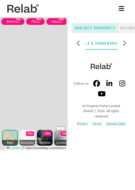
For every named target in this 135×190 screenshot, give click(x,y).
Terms (97, 123)
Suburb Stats (116, 123)
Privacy (82, 123)
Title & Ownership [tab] (101, 43)
